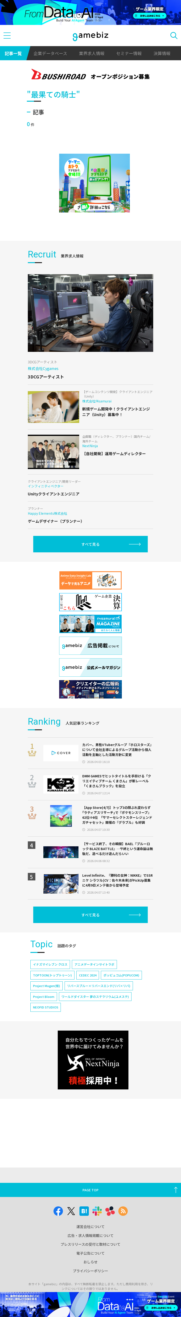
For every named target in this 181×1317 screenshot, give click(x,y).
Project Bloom (43, 996)
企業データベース (50, 53)
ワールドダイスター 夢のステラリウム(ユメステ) (95, 996)
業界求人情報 (91, 53)
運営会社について (90, 1226)
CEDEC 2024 (87, 975)
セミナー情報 (129, 53)
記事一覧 (13, 53)
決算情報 (161, 53)
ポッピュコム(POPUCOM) (121, 975)
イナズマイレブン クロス (50, 964)
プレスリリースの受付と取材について (90, 1244)
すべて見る (90, 544)
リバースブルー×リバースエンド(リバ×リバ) (98, 986)
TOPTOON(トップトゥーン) (52, 975)
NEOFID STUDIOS (45, 1007)
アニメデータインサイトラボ (94, 964)
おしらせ (90, 1261)
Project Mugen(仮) (46, 986)
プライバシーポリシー (90, 1270)
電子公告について (90, 1253)
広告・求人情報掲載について (91, 1235)
